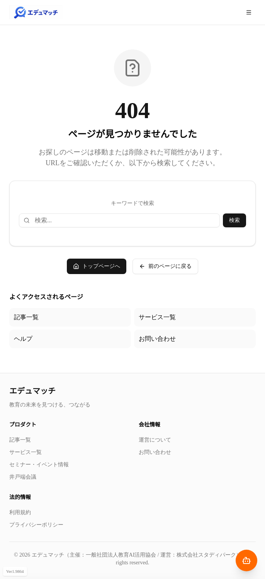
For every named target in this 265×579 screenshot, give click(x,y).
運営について (155, 440)
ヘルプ (23, 338)
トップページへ (96, 266)
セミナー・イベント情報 (39, 464)
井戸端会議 (22, 477)
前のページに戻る (165, 266)
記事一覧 (26, 317)
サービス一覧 (157, 317)
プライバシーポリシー (36, 525)
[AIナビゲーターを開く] (246, 560)
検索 (234, 220)
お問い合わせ (157, 338)
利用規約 (20, 512)
